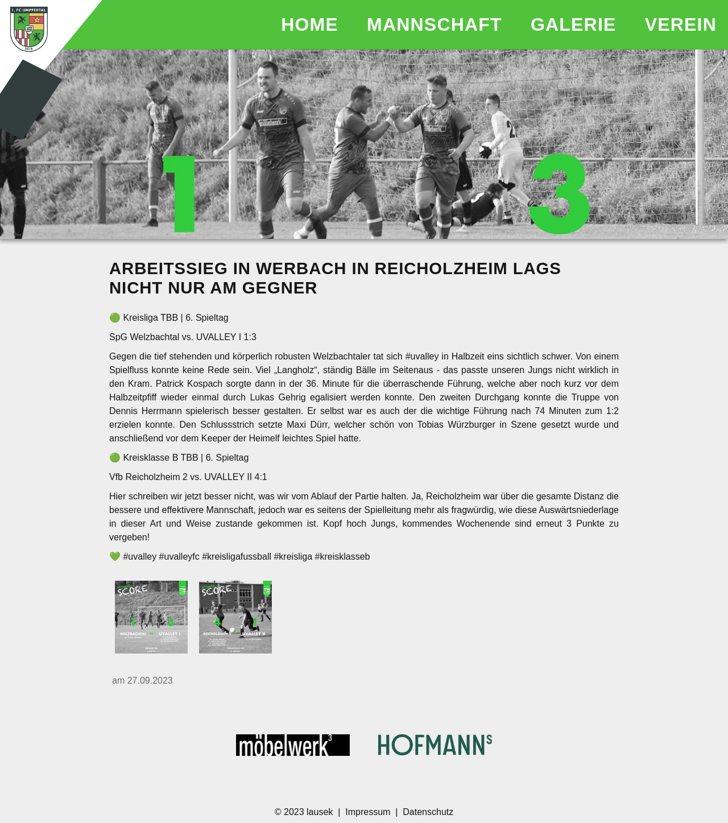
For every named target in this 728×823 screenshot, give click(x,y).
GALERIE (576, 24)
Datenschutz (428, 812)
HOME (312, 24)
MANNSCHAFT (437, 24)
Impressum (367, 812)
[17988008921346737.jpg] (151, 618)
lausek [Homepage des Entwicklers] (321, 812)
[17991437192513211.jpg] (235, 618)
